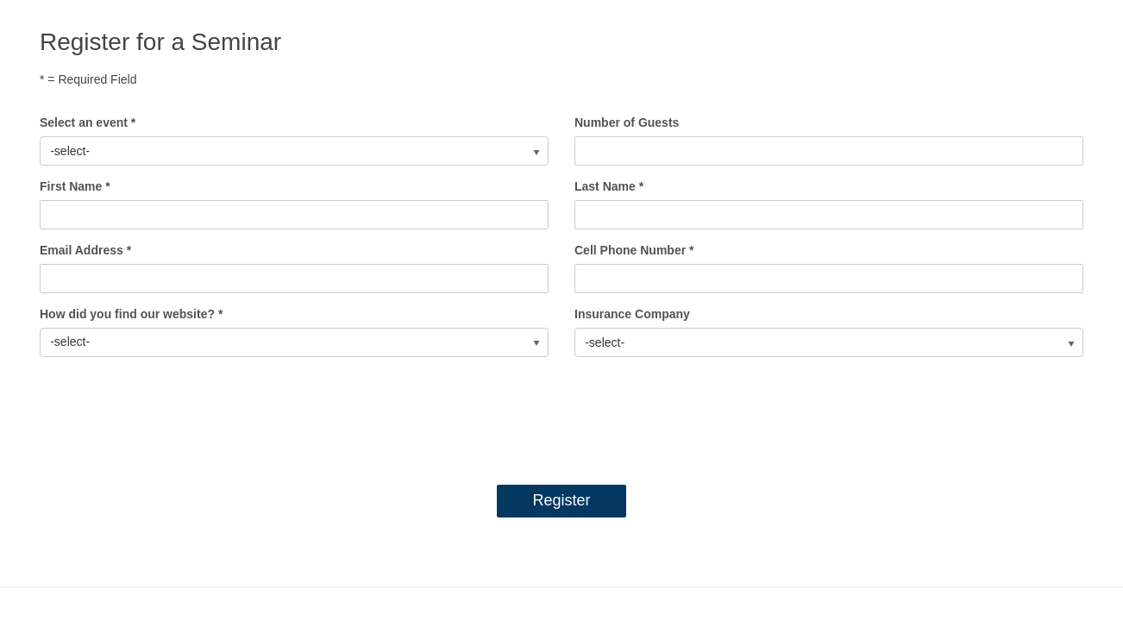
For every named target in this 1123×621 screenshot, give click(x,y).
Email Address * (85, 250)
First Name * (75, 186)
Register (561, 500)
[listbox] (294, 151)
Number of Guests (626, 122)
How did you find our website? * (131, 314)
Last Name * (608, 186)
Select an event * (87, 122)
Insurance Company (632, 314)
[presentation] (561, 416)
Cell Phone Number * (633, 250)
